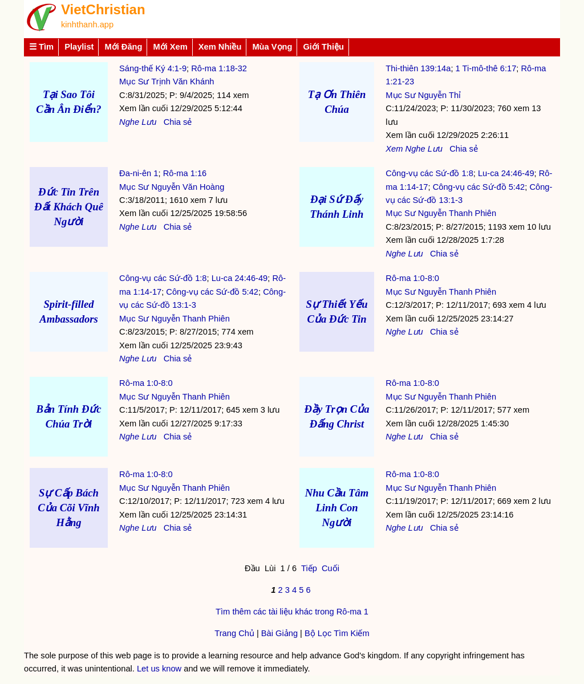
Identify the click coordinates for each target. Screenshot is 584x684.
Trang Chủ (234, 633)
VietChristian (103, 9)
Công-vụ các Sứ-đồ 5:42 (479, 187)
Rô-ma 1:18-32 (219, 68)
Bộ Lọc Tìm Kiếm (337, 633)
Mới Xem (170, 46)
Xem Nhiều (220, 46)
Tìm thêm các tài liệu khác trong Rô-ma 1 (292, 611)
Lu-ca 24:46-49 (506, 173)
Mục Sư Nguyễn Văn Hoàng (171, 187)
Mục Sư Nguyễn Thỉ (423, 95)
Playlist (79, 46)
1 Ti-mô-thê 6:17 (486, 68)
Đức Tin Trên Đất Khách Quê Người (68, 206)
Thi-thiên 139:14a (418, 68)
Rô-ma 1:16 (185, 173)
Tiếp (309, 568)
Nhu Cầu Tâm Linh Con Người (337, 507)
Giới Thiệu (323, 46)
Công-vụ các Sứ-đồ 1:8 (429, 173)
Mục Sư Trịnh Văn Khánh (166, 81)
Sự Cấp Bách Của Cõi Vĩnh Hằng (68, 507)
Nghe (129, 122)
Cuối (330, 568)
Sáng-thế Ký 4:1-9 (152, 68)
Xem (394, 148)
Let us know (159, 668)
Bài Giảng (279, 633)
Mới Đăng (123, 46)
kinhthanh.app (87, 24)
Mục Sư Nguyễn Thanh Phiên (441, 213)
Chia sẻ (178, 122)
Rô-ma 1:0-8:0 (412, 278)
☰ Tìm (41, 46)
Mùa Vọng (272, 46)
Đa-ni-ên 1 (138, 173)
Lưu (148, 122)
